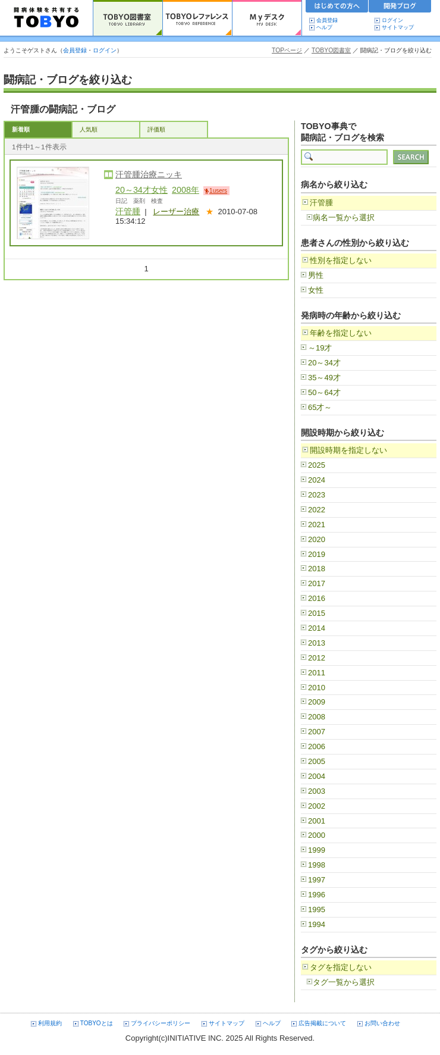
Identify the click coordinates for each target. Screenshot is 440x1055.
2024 (316, 479)
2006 (316, 746)
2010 (316, 687)
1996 (316, 894)
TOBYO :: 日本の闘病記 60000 (46, 18)
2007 (316, 731)
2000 (316, 835)
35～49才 (324, 377)
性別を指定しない (341, 260)
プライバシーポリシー (160, 1023)
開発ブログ (400, 7)
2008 (316, 716)
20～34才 (324, 362)
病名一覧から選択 (344, 217)
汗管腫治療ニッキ (148, 174)
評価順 (156, 129)
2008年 (185, 190)
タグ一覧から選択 (344, 982)
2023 (316, 494)
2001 (316, 820)
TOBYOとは (96, 1023)
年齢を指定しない (341, 332)
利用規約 (50, 1023)
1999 (316, 850)
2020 (316, 539)
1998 (316, 864)
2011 (316, 672)
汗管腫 (127, 211)
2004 (316, 776)
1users (218, 190)
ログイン (392, 20)
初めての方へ (337, 7)
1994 (316, 924)
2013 (316, 642)
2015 (316, 613)
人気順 (89, 129)
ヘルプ (327, 27)
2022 (316, 509)
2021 (316, 524)
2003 (316, 791)
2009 (316, 701)
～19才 (320, 347)
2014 (316, 628)
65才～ (320, 407)
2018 (316, 568)
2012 (316, 657)
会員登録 (327, 20)
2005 (316, 761)
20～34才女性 (141, 190)
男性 (315, 275)
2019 (316, 554)
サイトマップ (398, 27)
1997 (316, 879)
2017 (316, 583)
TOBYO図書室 (331, 50)
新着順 (21, 129)
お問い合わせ (382, 1023)
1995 (316, 909)
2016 (316, 598)
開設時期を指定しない (348, 450)
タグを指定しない (341, 967)
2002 (316, 806)
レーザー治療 (176, 211)
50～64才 (324, 392)
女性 (315, 290)
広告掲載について (322, 1023)
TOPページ (287, 50)
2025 (316, 465)
